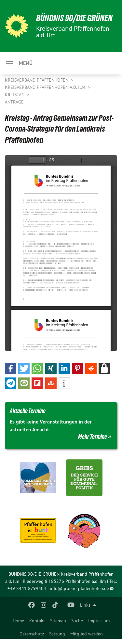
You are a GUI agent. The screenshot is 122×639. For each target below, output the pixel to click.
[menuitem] (18, 619)
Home (18, 621)
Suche (77, 621)
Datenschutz (32, 634)
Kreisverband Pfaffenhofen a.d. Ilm (46, 87)
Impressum (99, 621)
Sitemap (58, 621)
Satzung (57, 634)
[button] (10, 368)
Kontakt (37, 621)
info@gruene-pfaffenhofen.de (79, 588)
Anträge (14, 102)
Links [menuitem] (85, 605)
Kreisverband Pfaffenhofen (37, 80)
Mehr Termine (92, 436)
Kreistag (15, 95)
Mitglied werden (86, 634)
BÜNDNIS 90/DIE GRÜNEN (74, 18)
